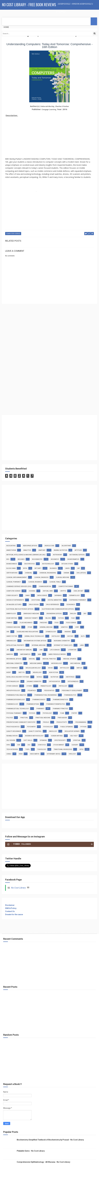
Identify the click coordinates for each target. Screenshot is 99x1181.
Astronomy (57, 555)
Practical (24, 718)
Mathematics (25, 654)
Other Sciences (12, 686)
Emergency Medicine (31, 613)
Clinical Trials (55, 582)
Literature (72, 650)
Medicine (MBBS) (36, 663)
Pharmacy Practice (60, 708)
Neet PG (21, 672)
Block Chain (11, 568)
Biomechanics (11, 564)
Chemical (28, 573)
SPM (8, 745)
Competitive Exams (66, 586)
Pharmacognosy (38, 699)
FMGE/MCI (43, 622)
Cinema (66, 573)
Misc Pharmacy (12, 668)
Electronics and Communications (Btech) (58, 609)
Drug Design (34, 604)
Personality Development (72, 690)
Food (57, 622)
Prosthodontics (12, 727)
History (70, 636)
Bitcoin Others (67, 564)
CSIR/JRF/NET (78, 591)
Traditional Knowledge (63, 749)
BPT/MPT (38, 568)
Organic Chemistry (34, 681)
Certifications (11, 573)
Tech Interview (12, 749)
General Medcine (46, 627)
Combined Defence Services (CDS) (18, 586)
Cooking (32, 591)
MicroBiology (56, 663)
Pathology (63, 686)
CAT (78, 568)
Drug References (52, 604)
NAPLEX (79, 668)
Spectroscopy (60, 740)
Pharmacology (12, 704)
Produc (46, 722)
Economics (71, 604)
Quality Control (35, 731)
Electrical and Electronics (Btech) (19, 609)
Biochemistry (37, 559)
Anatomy (42, 550)
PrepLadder (62, 718)
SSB (18, 745)
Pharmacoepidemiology (15, 699)
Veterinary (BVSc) (53, 754)
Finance (9, 622)
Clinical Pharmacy (13, 582)
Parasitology (46, 686)
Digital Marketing (55, 600)
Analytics (27, 550)
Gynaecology (51, 632)
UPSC (81, 749)
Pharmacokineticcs (60, 699)
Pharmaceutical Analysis (16, 695)
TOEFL (27, 749)
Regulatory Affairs (72, 731)
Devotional (35, 600)
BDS (7, 559)
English (73, 613)
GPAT (77, 627)
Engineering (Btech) (54, 613)
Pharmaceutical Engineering (46, 695)
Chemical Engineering (48, 573)
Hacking (68, 632)
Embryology (11, 613)
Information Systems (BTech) (35, 641)
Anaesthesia (11, 550)
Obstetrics (70, 677)
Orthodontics (54, 681)
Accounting (11, 546)
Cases (67, 568)
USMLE (8, 754)
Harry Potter (11, 636)
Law (40, 650)
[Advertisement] (49, 135)
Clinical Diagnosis (41, 577)
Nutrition (54, 677)
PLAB (62, 713)
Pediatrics (32, 690)
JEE (7, 650)
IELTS (83, 636)
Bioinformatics (73, 559)
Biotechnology (48, 564)
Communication (45, 586)
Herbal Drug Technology (34, 636)
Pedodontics (49, 690)
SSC (29, 745)
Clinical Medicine (62, 577)
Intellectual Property (15, 645)
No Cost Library (18, 887)
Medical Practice (49, 659)
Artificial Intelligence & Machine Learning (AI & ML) (26, 555)
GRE (7, 632)
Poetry (74, 713)
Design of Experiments (15, 600)
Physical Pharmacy (14, 713)
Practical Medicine (43, 718)
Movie (50, 668)
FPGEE (30, 627)
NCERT (8, 672)
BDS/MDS (21, 559)
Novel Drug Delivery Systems (17, 677)
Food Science (71, 622)
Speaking (43, 740)
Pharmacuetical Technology (17, 708)
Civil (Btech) (81, 573)
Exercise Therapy (31, 618)
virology (72, 754)
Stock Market (58, 745)
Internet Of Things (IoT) (63, 645)
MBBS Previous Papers (57, 654)
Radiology (53, 731)
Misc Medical (75, 663)
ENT (85, 613)
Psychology (48, 727)
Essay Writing (11, 618)
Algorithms (66, 546)
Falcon (48, 618)
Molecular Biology (33, 668)
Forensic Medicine (13, 627)
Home (6, 27)
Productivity (62, 722)
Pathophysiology (13, 690)
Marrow (9, 654)
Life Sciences (55, 650)
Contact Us (10, 911)
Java (82, 645)
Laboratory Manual (24, 650)
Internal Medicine (39, 645)
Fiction (61, 618)
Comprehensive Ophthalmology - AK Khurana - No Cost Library (43, 1162)
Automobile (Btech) (77, 555)
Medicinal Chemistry (14, 663)
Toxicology (41, 749)
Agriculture (49, 546)
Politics (9, 718)
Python (83, 727)
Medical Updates (69, 659)
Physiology (47, 713)
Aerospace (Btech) (30, 546)
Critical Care (48, 591)
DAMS (28, 595)
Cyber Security (12, 595)
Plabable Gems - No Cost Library (31, 1151)
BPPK (25, 568)
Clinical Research (35, 582)
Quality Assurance (13, 731)
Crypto (63, 591)
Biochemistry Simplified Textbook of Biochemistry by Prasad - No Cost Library (50, 1140)
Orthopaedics (73, 681)
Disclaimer (10, 905)
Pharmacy (40, 708)
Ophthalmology (12, 681)
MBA (39, 654)
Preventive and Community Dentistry (20, 722)
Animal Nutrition (60, 550)
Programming (80, 722)
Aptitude (78, 550)
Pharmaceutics (70, 695)
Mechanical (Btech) (13, 659)
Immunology (11, 641)
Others (29, 686)
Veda (20, 754)
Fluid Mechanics (26, 622)
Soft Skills (28, 740)
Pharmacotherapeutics (55, 704)
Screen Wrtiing (57, 736)
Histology (56, 636)
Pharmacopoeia (33, 704)
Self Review (10, 740)
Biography (55, 559)
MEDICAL (32, 659)
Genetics (64, 627)
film (73, 618)
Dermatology (74, 595)
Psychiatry (31, 727)
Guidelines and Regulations (27, 632)
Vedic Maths (34, 754)
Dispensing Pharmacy (77, 600)
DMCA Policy (10, 908)
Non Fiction (53, 672)
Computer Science (13, 233)
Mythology (64, 668)
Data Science (42, 595)
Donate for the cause (14, 914)
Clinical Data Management (16, 577)
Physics (32, 713)
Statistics (42, 745)
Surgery (75, 745)
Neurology (37, 672)
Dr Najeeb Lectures (13, 604)
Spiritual (76, 740)
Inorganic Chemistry (62, 641)
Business (53, 568)
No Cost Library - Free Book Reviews (29, 4)
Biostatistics (29, 564)
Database (58, 595)
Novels (39, 677)
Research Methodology (34, 736)
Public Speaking (66, 727)
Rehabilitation (12, 736)
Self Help (73, 736)
